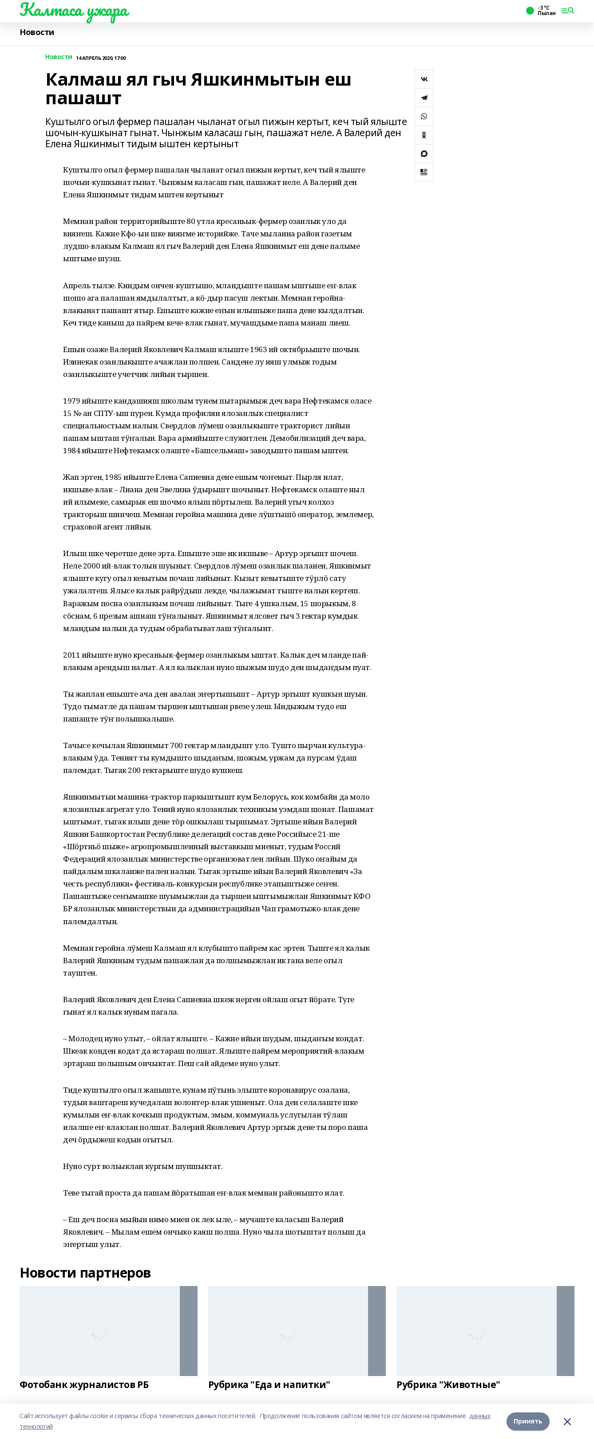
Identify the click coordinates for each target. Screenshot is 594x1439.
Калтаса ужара (73, 9)
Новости (37, 32)
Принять (528, 1421)
